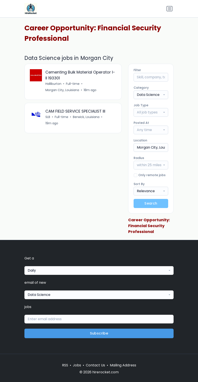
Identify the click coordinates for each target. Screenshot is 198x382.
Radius (139, 158)
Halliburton (53, 84)
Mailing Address (123, 365)
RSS (65, 365)
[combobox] (151, 94)
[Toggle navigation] (169, 9)
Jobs (77, 365)
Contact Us (95, 365)
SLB (47, 117)
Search (150, 203)
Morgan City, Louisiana (62, 90)
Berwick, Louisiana (86, 117)
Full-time (73, 84)
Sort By (139, 184)
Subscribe (99, 333)
